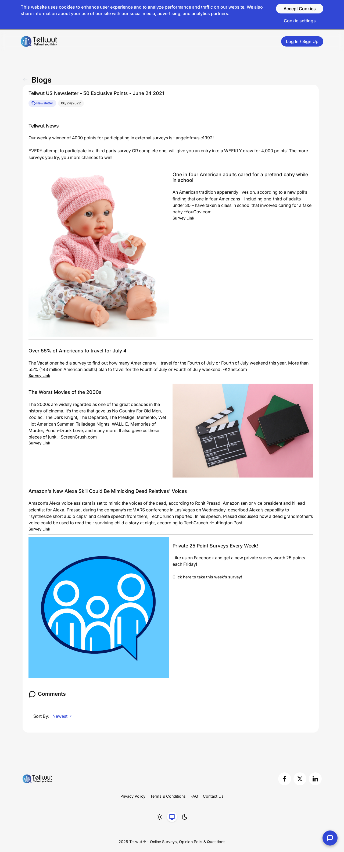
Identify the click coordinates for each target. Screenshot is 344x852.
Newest (60, 716)
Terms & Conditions (168, 796)
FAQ (194, 796)
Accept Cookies (300, 8)
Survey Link (183, 218)
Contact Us (213, 796)
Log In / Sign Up (302, 41)
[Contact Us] (330, 838)
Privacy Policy (132, 796)
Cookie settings (300, 20)
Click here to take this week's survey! (207, 577)
